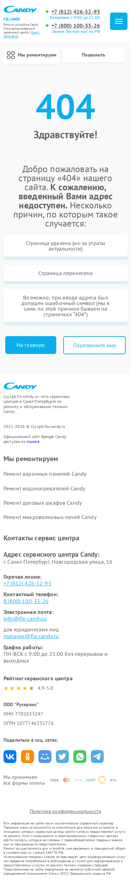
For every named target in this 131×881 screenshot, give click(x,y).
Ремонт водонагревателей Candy (44, 488)
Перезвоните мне (94, 345)
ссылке (33, 441)
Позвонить (93, 55)
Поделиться (9, 756)
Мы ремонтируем (31, 55)
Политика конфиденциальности (65, 811)
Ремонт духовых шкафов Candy (42, 502)
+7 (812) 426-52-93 (75, 11)
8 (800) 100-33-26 (26, 601)
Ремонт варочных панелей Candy (44, 473)
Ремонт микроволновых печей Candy (49, 516)
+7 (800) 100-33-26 (75, 25)
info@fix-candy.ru (25, 618)
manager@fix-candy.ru (31, 635)
